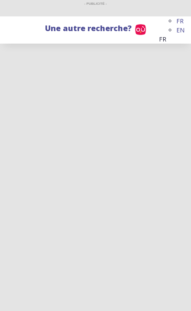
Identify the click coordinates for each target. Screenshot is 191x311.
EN (180, 30)
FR (180, 21)
